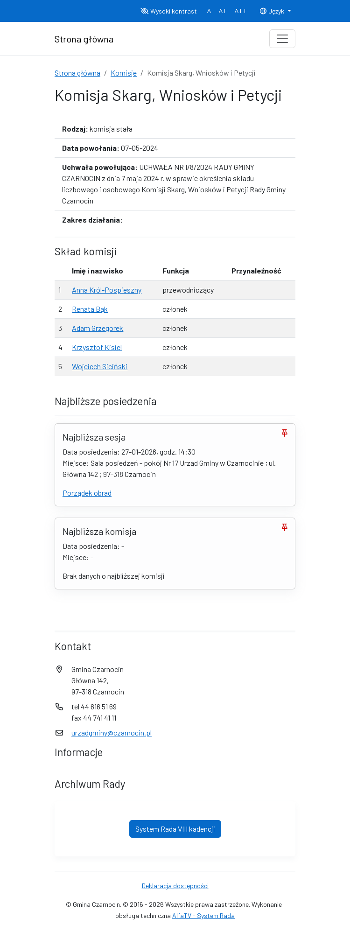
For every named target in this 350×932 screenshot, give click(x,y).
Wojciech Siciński (99, 366)
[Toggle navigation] (282, 38)
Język (272, 11)
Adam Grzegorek (97, 327)
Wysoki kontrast (168, 11)
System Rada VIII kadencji (175, 828)
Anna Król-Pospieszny (106, 289)
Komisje (124, 72)
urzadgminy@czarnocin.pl (111, 732)
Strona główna (77, 72)
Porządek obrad (87, 492)
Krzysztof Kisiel (97, 347)
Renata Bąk (90, 308)
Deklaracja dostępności (175, 886)
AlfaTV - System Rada (203, 915)
